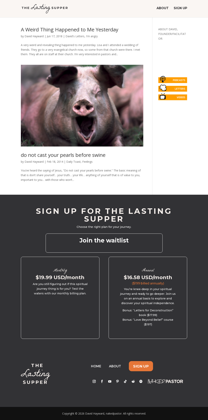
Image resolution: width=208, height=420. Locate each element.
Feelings (87, 161)
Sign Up (180, 9)
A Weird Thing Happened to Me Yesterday (69, 29)
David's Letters (74, 36)
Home (96, 366)
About (163, 9)
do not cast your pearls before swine (63, 154)
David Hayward (34, 36)
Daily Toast (73, 161)
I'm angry (92, 36)
